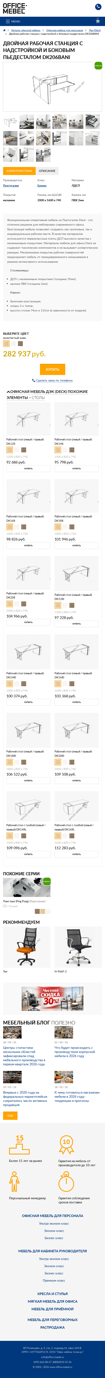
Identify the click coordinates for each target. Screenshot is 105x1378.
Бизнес (42, 185)
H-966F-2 (61, 971)
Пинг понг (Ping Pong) (16, 901)
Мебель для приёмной (53, 1309)
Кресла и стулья (52, 1293)
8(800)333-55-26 (62, 1362)
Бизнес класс (54, 1238)
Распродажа (52, 1327)
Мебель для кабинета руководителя (52, 1251)
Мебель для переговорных (53, 1319)
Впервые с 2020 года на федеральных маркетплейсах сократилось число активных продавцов (25, 1098)
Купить (52, 369)
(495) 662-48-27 (42, 1362)
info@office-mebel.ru (52, 1357)
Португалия (11, 185)
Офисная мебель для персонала (52, 1215)
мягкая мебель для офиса (52, 1301)
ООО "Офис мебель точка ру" (66, 1352)
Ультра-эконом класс (54, 1223)
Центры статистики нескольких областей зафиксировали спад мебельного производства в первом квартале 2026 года (24, 1055)
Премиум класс (54, 1280)
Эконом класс (54, 1231)
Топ (5, 971)
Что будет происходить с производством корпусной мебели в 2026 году (75, 1051)
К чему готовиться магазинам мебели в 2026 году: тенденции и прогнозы (77, 1096)
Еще (10, 1115)
